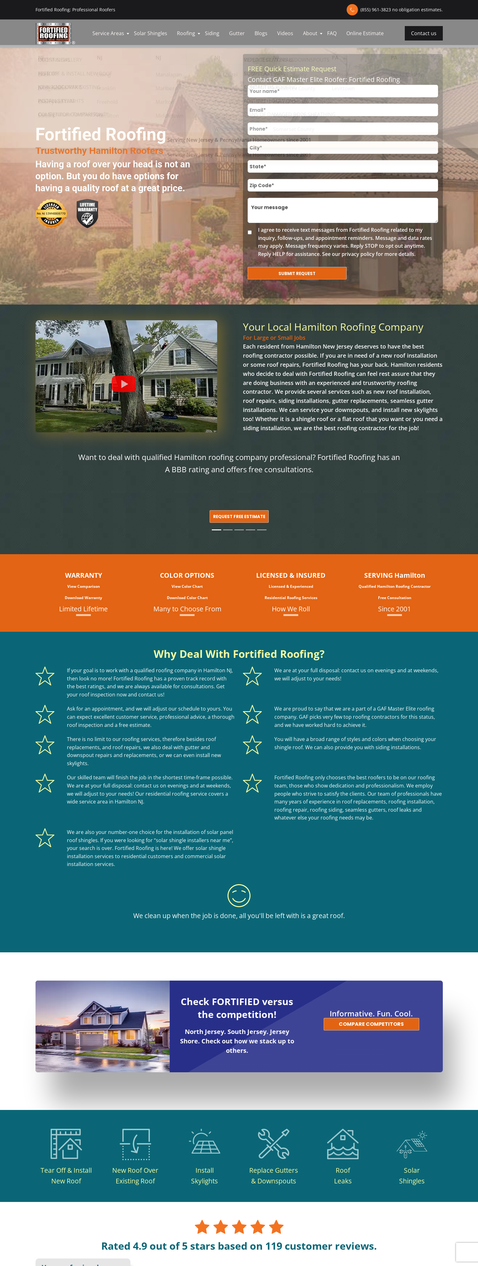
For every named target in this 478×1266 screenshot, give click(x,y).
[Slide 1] (216, 529)
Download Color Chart (187, 597)
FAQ (332, 33)
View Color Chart (187, 586)
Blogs (261, 33)
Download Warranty (83, 597)
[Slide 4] (250, 529)
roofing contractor (268, 355)
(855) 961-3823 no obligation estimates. (401, 10)
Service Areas (108, 33)
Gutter (237, 33)
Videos (285, 33)
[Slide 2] (228, 529)
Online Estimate (365, 33)
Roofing (186, 33)
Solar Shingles (150, 33)
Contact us (424, 33)
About (310, 33)
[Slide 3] (239, 529)
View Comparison (83, 586)
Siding (212, 33)
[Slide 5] (261, 529)
